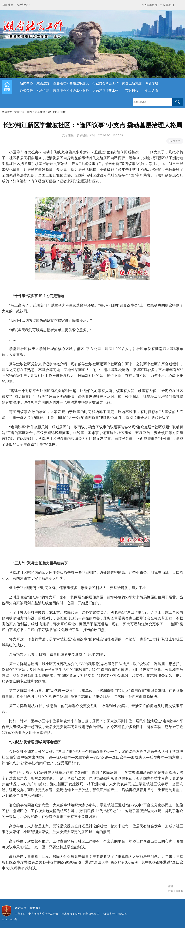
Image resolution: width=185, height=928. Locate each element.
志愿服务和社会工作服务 (71, 90)
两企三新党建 (132, 83)
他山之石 (151, 90)
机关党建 (43, 90)
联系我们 (35, 908)
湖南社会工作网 (23, 112)
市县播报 (131, 90)
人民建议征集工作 (105, 90)
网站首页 (20, 908)
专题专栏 (151, 83)
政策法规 (43, 83)
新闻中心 (26, 83)
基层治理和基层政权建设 (71, 83)
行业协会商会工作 (105, 83)
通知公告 (26, 90)
